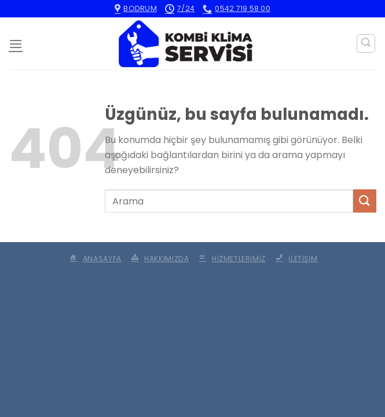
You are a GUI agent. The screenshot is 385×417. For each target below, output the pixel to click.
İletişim (295, 259)
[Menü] (16, 44)
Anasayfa (95, 259)
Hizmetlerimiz (231, 259)
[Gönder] (364, 200)
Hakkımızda (159, 259)
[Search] (366, 43)
